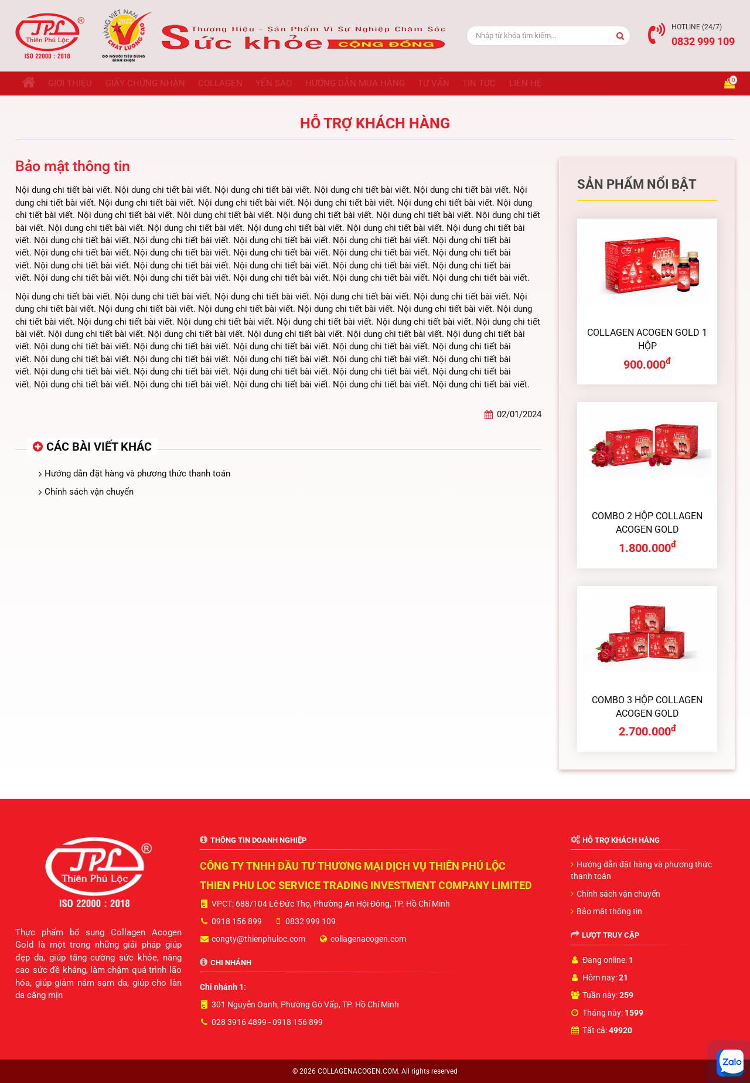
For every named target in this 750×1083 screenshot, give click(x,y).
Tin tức (530, 83)
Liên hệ (583, 83)
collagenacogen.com (368, 939)
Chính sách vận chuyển (89, 491)
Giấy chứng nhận (162, 83)
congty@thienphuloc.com (258, 939)
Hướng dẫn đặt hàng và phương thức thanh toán (137, 473)
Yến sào (305, 83)
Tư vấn (478, 83)
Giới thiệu (81, 83)
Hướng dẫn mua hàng (392, 83)
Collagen (244, 83)
